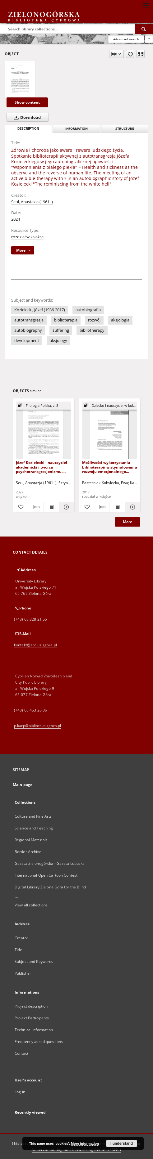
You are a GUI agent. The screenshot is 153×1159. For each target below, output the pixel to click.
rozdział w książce (27, 237)
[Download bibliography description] (36, 507)
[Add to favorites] (130, 54)
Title (18, 949)
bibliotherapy (92, 330)
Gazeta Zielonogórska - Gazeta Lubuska (50, 863)
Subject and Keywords (34, 961)
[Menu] (145, 5)
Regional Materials (31, 839)
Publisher (23, 973)
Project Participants (32, 1018)
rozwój (94, 320)
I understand (121, 1143)
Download (26, 117)
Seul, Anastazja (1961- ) (32, 201)
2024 (15, 219)
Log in (20, 1091)
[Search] (144, 29)
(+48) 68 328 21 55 (30, 619)
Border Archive (28, 851)
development (26, 340)
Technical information (34, 1029)
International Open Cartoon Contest (46, 875)
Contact (21, 1053)
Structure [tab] (124, 129)
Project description (31, 1006)
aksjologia (120, 320)
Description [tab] (28, 129)
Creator (21, 938)
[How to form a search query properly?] (149, 39)
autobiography (28, 330)
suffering (61, 330)
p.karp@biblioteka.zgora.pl (37, 725)
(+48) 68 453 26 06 (30, 710)
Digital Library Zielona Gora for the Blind (50, 887)
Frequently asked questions (39, 1041)
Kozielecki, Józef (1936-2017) (39, 309)
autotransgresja (29, 320)
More (127, 521)
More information (85, 1143)
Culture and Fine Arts (33, 816)
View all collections (31, 905)
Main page (22, 784)
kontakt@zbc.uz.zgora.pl (35, 645)
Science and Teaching (34, 828)
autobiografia (88, 309)
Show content (27, 102)
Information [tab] (76, 129)
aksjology (58, 340)
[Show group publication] (43, 406)
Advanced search (126, 39)
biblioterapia (65, 320)
